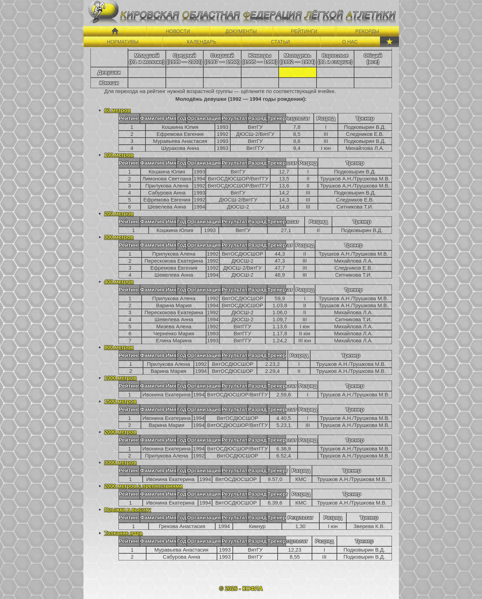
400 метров (119, 281)
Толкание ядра (123, 533)
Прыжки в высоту (127, 509)
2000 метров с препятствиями (143, 486)
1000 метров (120, 378)
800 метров (119, 347)
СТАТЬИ (280, 42)
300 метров (119, 237)
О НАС (350, 42)
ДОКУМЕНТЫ (241, 31)
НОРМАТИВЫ (122, 42)
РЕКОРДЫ (367, 31)
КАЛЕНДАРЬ (201, 42)
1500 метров (120, 401)
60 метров (117, 110)
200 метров (119, 213)
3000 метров (120, 462)
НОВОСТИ (178, 31)
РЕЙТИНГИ (304, 31)
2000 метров (120, 432)
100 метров (119, 155)
